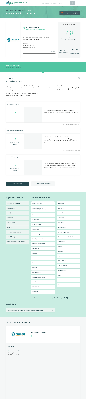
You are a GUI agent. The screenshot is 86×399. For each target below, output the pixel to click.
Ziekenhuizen (13, 10)
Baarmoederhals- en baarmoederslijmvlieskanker (39, 209)
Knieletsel (35, 291)
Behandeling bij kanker (13, 237)
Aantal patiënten (11, 208)
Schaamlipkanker (62, 261)
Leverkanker (61, 208)
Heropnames (10, 217)
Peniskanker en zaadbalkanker (66, 237)
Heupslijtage (35, 286)
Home (7, 10)
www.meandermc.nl (29, 47)
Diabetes (34, 253)
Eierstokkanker (36, 263)
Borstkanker (35, 229)
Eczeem (34, 258)
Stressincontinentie (63, 280)
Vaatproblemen (62, 285)
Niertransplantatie (62, 227)
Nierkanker (61, 217)
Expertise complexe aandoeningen (16, 241)
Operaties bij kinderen (64, 232)
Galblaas (34, 267)
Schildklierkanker (62, 265)
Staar (59, 275)
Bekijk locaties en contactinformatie (35, 29)
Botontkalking (36, 234)
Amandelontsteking (37, 203)
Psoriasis (60, 246)
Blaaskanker (35, 219)
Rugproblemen (62, 256)
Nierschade (61, 222)
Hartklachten (35, 282)
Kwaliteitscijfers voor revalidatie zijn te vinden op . (25, 310)
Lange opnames (11, 222)
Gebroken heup (36, 272)
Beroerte (34, 215)
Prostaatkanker (62, 241)
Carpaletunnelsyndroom (38, 243)
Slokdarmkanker (62, 270)
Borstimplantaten (36, 224)
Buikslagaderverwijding (38, 239)
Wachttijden (10, 213)
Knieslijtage (61, 203)
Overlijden (9, 227)
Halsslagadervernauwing (38, 277)
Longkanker (61, 213)
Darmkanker (35, 248)
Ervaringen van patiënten (13, 203)
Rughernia (60, 251)
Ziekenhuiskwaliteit (22, 10)
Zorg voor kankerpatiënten (14, 232)
